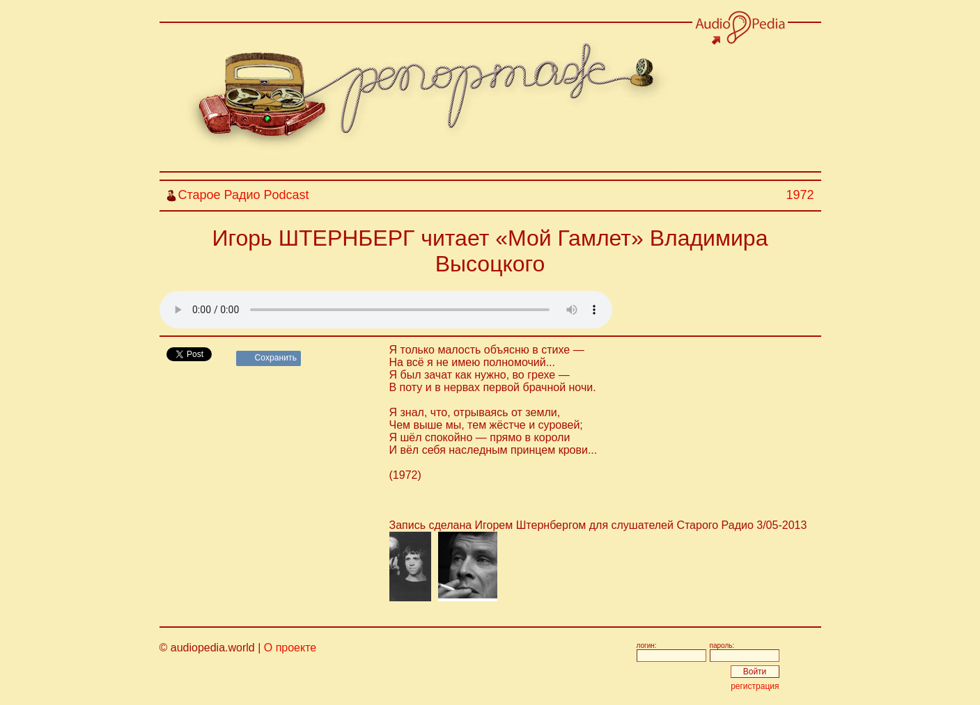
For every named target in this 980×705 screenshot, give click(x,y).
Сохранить (276, 358)
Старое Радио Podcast (243, 195)
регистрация (755, 686)
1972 (800, 195)
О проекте (290, 647)
